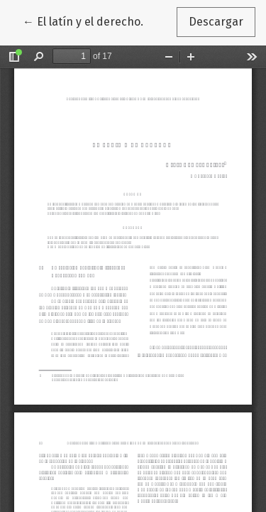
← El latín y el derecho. (89, 20)
